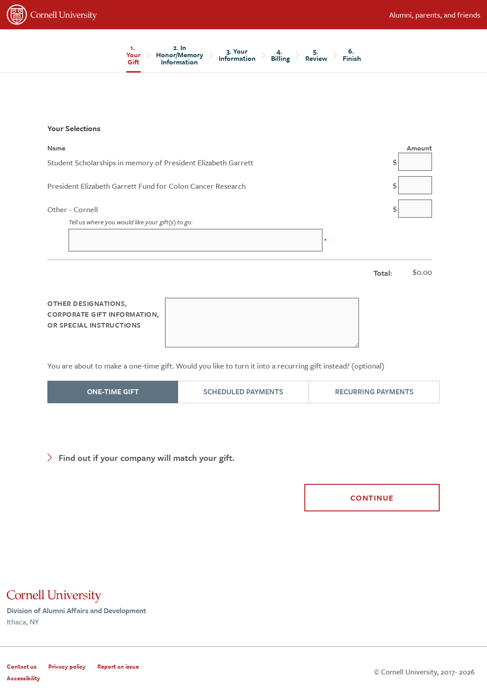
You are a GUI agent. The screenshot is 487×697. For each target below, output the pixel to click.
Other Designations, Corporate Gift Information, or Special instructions (103, 314)
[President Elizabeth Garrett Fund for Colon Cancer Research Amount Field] (415, 185)
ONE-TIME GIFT (113, 391)
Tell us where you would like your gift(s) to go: (131, 222)
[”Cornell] (122, 16)
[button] (243, 457)
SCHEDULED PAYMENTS (243, 391)
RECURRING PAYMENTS (374, 391)
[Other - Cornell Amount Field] (415, 209)
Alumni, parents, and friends (434, 14)
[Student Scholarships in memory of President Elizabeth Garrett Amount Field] (415, 162)
